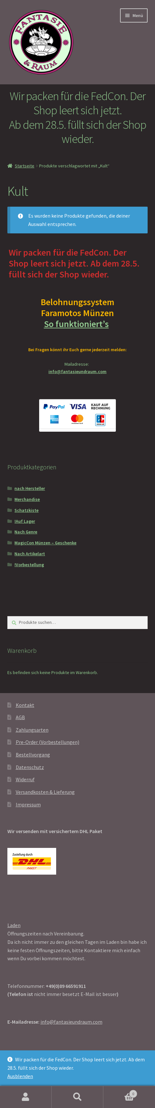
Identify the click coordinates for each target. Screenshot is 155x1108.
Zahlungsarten (32, 730)
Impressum (28, 804)
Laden (14, 925)
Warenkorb (120, 1092)
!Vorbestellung (29, 565)
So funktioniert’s (77, 324)
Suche (77, 1097)
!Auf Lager (24, 521)
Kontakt (25, 705)
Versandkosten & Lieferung (45, 792)
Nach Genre (25, 532)
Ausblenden (20, 1076)
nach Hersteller (29, 488)
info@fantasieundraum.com (77, 371)
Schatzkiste (26, 510)
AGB (20, 717)
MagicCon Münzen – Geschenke (45, 543)
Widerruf (25, 779)
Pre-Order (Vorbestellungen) (47, 742)
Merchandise (27, 499)
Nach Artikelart (29, 554)
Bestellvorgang (33, 754)
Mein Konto (26, 1097)
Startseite (24, 166)
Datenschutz (30, 767)
